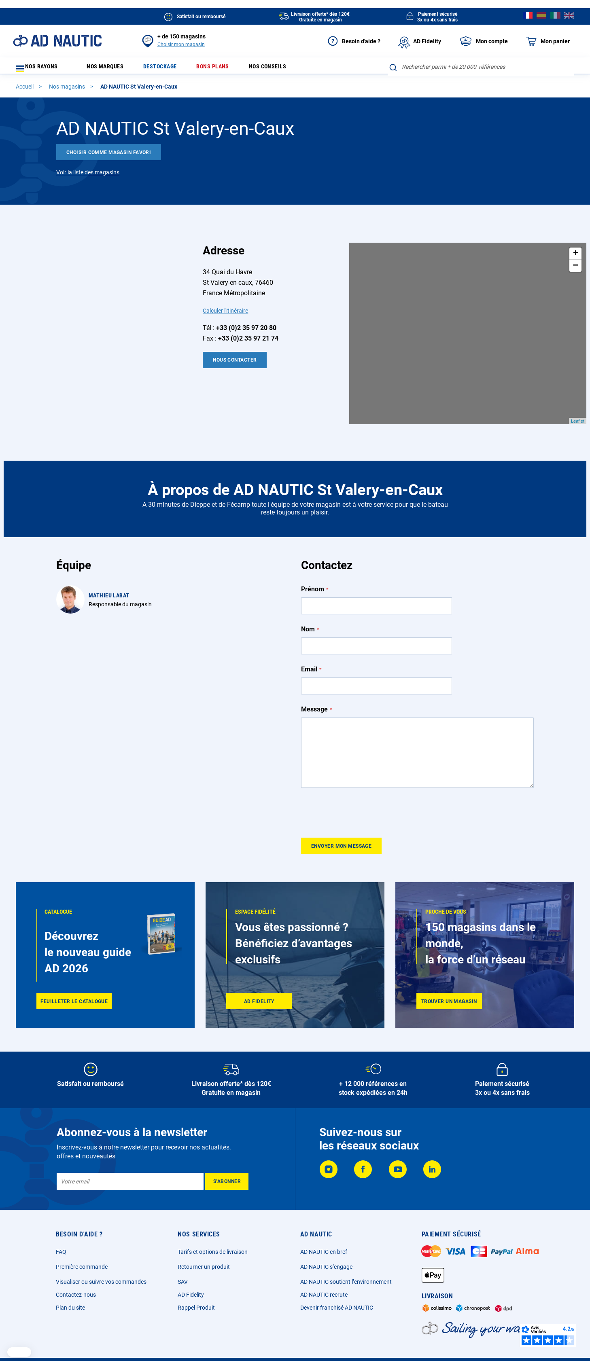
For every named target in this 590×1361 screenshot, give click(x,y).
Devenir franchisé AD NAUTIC (336, 1285)
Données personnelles (288, 1343)
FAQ (61, 1229)
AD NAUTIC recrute (324, 1272)
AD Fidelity (191, 1272)
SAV (183, 1259)
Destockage (168, 68)
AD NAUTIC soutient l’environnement (346, 1259)
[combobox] (481, 66)
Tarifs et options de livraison (213, 1229)
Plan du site (70, 1285)
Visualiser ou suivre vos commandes (101, 1259)
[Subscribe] (226, 1159)
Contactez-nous (76, 1272)
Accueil (25, 90)
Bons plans (226, 68)
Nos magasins (67, 90)
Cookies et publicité (348, 1343)
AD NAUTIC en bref (323, 1229)
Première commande (82, 1244)
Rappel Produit (196, 1285)
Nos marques (108, 68)
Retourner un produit (204, 1244)
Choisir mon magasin (181, 44)
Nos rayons (41, 68)
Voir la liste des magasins (87, 176)
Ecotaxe (392, 1343)
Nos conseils (286, 68)
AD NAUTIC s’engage (326, 1244)
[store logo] (57, 40)
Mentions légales (207, 1343)
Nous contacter (235, 363)
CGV (245, 1343)
